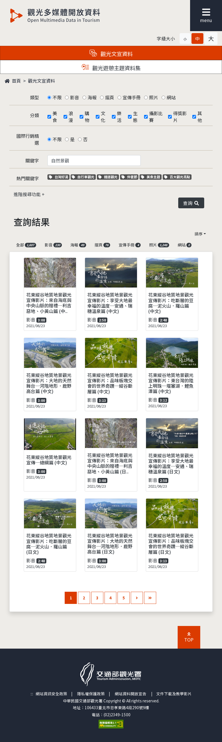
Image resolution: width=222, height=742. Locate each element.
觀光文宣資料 (41, 80)
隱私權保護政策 (91, 693)
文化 (103, 116)
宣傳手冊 (132, 97)
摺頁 (109, 97)
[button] (185, 38)
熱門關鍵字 (27, 178)
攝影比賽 (156, 116)
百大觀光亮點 (177, 176)
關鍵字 (32, 160)
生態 (135, 116)
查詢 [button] (191, 203)
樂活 (119, 116)
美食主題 (151, 176)
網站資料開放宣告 (130, 693)
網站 (171, 97)
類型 (34, 97)
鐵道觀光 (108, 176)
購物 (87, 116)
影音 (74, 97)
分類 (34, 115)
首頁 (13, 80)
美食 (55, 116)
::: (32, 693)
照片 (153, 97)
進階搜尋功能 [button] (28, 194)
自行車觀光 (83, 176)
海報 (92, 97)
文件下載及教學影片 (174, 693)
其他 (199, 116)
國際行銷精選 (27, 139)
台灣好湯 (59, 176)
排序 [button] (199, 234)
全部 (26, 245)
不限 (57, 97)
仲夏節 (130, 176)
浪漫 (71, 116)
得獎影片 (180, 116)
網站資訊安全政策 (51, 693)
